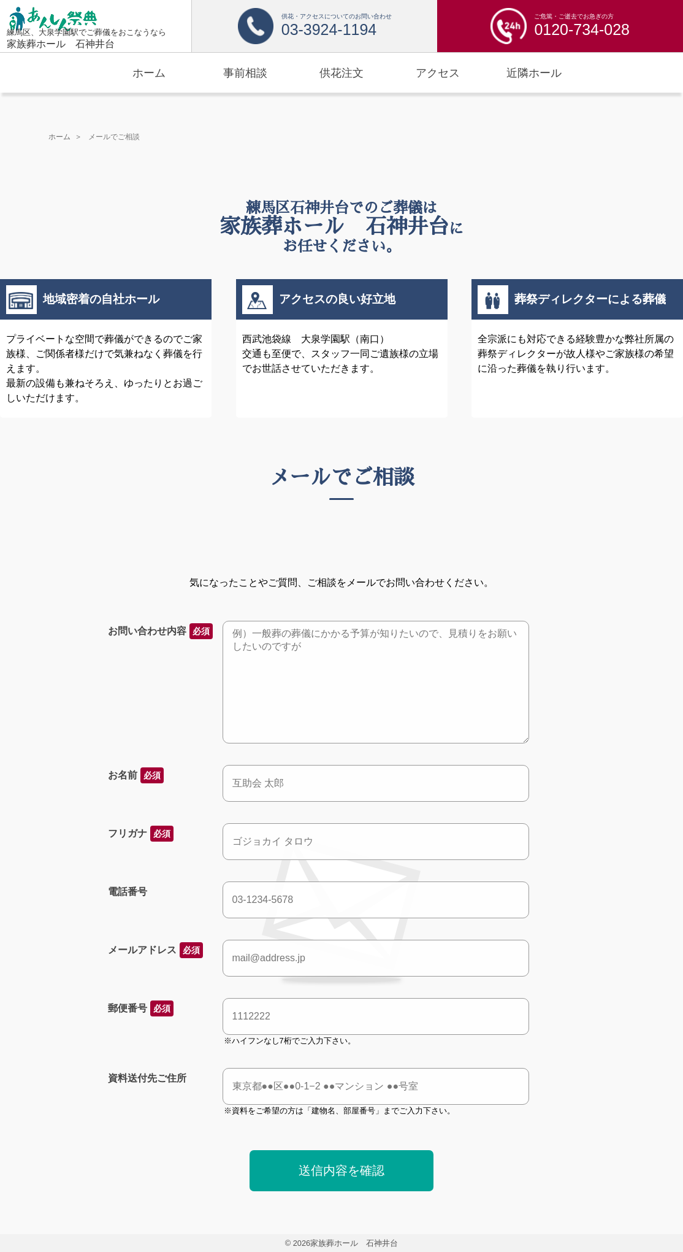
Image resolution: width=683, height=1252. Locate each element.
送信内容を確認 (341, 1170)
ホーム (59, 136)
